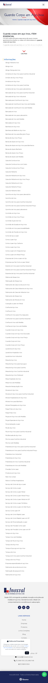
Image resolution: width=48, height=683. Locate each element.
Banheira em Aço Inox (12, 126)
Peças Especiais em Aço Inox (14, 420)
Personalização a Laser (12, 424)
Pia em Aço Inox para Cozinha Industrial (18, 431)
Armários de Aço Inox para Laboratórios (18, 89)
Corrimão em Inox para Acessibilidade (17, 228)
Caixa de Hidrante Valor (13, 190)
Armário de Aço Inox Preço (14, 77)
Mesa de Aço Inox (11, 360)
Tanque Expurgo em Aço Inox (15, 548)
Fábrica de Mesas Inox (12, 277)
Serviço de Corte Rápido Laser (15, 514)
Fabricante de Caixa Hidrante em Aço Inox (19, 288)
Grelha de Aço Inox (11, 307)
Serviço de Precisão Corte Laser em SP (17, 529)
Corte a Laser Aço (11, 239)
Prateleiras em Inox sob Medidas (15, 465)
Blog (24, 634)
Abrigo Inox (9, 66)
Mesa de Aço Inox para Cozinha (15, 367)
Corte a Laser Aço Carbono (14, 243)
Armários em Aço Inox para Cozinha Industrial (20, 74)
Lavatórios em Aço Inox (12, 349)
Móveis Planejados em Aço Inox (15, 405)
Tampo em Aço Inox (12, 533)
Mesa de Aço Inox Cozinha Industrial (17, 371)
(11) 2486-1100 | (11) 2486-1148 (24, 660)
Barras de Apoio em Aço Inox (14, 142)
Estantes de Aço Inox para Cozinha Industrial (19, 273)
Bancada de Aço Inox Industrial (15, 96)
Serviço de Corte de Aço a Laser (15, 484)
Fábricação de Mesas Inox (13, 281)
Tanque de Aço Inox (12, 544)
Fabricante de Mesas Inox (13, 296)
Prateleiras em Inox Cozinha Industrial (17, 462)
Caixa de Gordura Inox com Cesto (16, 164)
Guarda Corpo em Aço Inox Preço (16, 337)
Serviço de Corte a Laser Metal (15, 492)
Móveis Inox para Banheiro (13, 401)
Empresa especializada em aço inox (16, 563)
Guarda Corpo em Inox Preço (15, 345)
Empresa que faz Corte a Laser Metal (17, 262)
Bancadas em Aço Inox (12, 123)
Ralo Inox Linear (10, 477)
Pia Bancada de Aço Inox (13, 435)
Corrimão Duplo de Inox (13, 221)
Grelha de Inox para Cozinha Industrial (17, 318)
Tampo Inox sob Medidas (13, 537)
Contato (24, 638)
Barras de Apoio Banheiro (13, 149)
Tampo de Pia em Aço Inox (14, 541)
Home (14, 20)
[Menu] (43, 4)
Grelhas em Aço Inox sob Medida (16, 326)
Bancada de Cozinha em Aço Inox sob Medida (20, 104)
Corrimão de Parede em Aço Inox (16, 232)
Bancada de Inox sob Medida (14, 119)
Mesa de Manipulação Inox (14, 386)
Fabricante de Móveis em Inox (15, 300)
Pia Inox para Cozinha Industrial (15, 439)
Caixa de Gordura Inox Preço (14, 168)
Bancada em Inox (11, 111)
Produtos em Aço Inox (12, 473)
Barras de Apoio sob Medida (14, 157)
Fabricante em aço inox (13, 575)
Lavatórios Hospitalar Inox (13, 352)
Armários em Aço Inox (12, 81)
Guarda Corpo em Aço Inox (27, 20)
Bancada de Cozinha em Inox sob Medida (18, 108)
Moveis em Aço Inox (11, 390)
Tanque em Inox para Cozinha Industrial (18, 556)
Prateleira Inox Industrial (13, 454)
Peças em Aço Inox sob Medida (15, 416)
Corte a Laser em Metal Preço (15, 254)
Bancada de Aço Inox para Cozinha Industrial (20, 93)
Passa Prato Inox (10, 413)
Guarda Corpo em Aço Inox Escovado (17, 334)
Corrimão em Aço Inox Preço (14, 217)
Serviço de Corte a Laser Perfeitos (16, 503)
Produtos (24, 627)
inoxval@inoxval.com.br (24, 657)
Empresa (24, 623)
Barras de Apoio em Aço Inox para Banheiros (19, 145)
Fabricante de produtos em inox (15, 567)
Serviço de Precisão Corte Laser (15, 526)
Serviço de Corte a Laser (13, 488)
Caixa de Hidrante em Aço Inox (15, 175)
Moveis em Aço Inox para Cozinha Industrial (19, 394)
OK (27, 652)
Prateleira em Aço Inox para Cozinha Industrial (20, 447)
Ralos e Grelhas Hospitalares (14, 480)
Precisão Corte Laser (12, 469)
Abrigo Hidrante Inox (12, 62)
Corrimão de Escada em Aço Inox (16, 224)
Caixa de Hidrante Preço (13, 187)
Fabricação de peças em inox (14, 571)
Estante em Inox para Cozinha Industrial (18, 266)
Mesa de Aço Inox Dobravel (14, 375)
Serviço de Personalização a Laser (16, 522)
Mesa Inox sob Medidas (12, 382)
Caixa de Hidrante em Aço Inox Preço (17, 179)
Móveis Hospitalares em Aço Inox (16, 398)
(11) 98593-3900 (24, 664)
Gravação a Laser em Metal (14, 303)
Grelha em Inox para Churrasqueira (16, 315)
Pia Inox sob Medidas (12, 443)
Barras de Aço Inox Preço (13, 138)
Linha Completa (24, 631)
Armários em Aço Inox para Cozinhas (17, 85)
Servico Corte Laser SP (12, 511)
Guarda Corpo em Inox (12, 341)
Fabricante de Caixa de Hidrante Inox (17, 292)
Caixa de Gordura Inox (12, 160)
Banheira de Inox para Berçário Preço (17, 134)
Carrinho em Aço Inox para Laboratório (17, 194)
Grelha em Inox (10, 311)
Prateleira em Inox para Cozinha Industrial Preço (21, 450)
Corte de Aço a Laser (12, 236)
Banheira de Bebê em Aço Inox (15, 130)
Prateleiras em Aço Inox (13, 458)
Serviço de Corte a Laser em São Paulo (17, 507)
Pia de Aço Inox (10, 428)
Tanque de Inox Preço (12, 559)
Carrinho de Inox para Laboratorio (16, 209)
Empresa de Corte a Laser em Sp (16, 258)
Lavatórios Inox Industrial (13, 356)
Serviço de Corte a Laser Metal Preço (17, 495)
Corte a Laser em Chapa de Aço (15, 251)
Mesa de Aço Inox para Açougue (16, 364)
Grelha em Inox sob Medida (14, 322)
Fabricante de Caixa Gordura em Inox (17, 285)
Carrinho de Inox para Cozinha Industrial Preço (20, 206)
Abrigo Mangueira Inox (12, 70)
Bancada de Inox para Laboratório (16, 115)
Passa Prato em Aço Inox (13, 409)
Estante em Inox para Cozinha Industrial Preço (20, 270)
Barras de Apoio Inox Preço (14, 153)
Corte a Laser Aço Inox (12, 247)
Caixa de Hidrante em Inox (13, 183)
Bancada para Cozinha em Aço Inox (16, 100)
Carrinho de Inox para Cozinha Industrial (18, 202)
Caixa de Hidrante (11, 172)
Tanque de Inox (10, 552)
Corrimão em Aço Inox (12, 213)
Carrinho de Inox (10, 198)
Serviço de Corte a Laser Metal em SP (17, 499)
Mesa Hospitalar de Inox (13, 379)
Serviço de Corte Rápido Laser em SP (17, 518)
